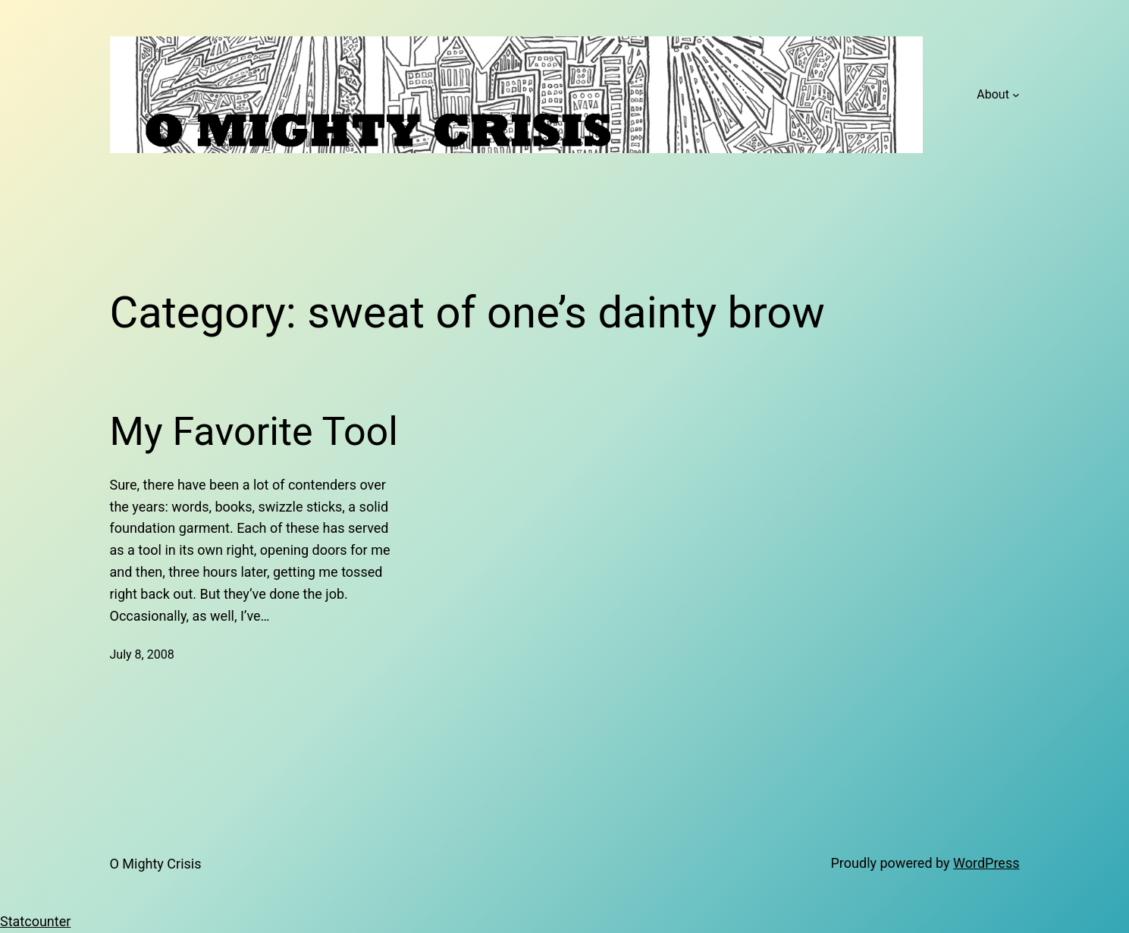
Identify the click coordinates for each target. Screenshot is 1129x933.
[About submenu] (1016, 95)
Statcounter (35, 921)
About (993, 94)
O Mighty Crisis (156, 864)
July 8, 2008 (142, 654)
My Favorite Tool (254, 432)
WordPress (986, 863)
